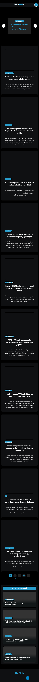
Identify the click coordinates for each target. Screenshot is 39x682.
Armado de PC (19, 21)
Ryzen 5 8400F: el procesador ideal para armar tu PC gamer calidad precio (19, 288)
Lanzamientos (9, 336)
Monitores (8, 231)
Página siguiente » (19, 578)
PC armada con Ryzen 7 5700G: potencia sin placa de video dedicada (19, 501)
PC (6, 496)
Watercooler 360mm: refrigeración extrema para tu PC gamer (19, 26)
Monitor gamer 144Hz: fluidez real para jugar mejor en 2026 (19, 395)
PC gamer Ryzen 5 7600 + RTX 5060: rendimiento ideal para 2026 (19, 183)
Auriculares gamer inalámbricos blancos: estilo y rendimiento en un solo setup (19, 448)
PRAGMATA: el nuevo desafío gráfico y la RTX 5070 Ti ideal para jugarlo (19, 342)
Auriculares (8, 125)
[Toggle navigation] (2, 5)
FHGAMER (19, 4)
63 (24, 576)
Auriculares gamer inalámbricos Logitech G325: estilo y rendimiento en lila (19, 130)
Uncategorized (9, 548)
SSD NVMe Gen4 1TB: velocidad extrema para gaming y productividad (19, 553)
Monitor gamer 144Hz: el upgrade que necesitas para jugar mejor (19, 235)
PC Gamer (8, 179)
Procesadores (9, 282)
